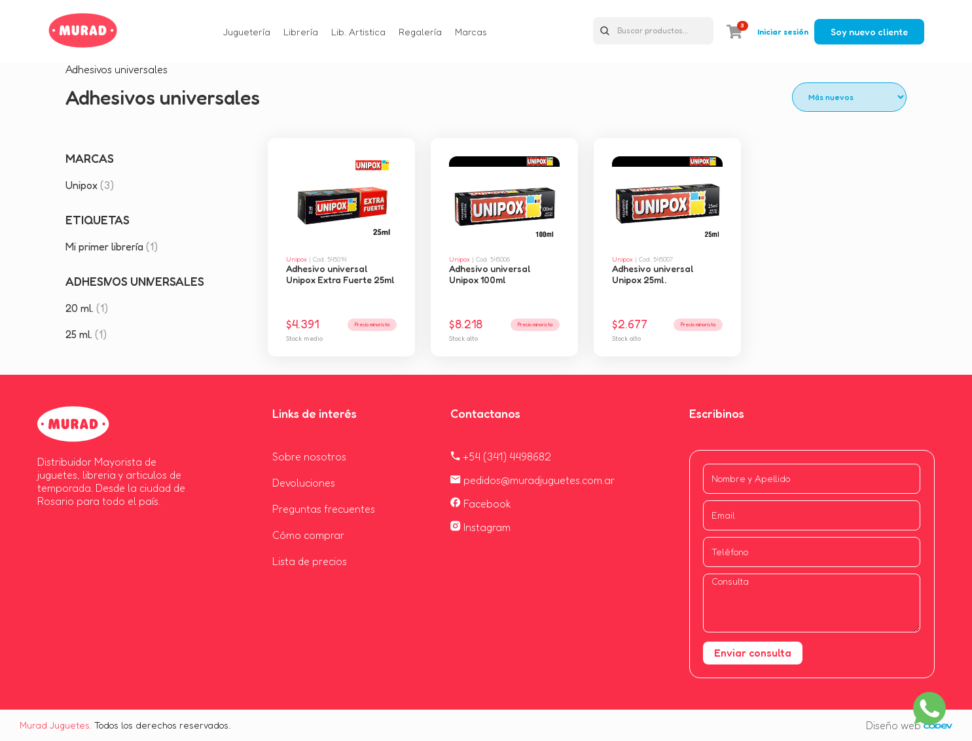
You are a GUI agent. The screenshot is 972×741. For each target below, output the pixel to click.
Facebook (480, 503)
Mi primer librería (111, 246)
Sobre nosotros (309, 456)
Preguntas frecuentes (323, 508)
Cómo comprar (308, 535)
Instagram (480, 527)
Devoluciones (303, 482)
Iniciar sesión (782, 32)
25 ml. (86, 334)
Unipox (89, 185)
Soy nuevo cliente (869, 31)
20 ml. (86, 308)
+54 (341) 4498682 (500, 456)
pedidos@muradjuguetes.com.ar (532, 480)
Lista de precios (309, 561)
